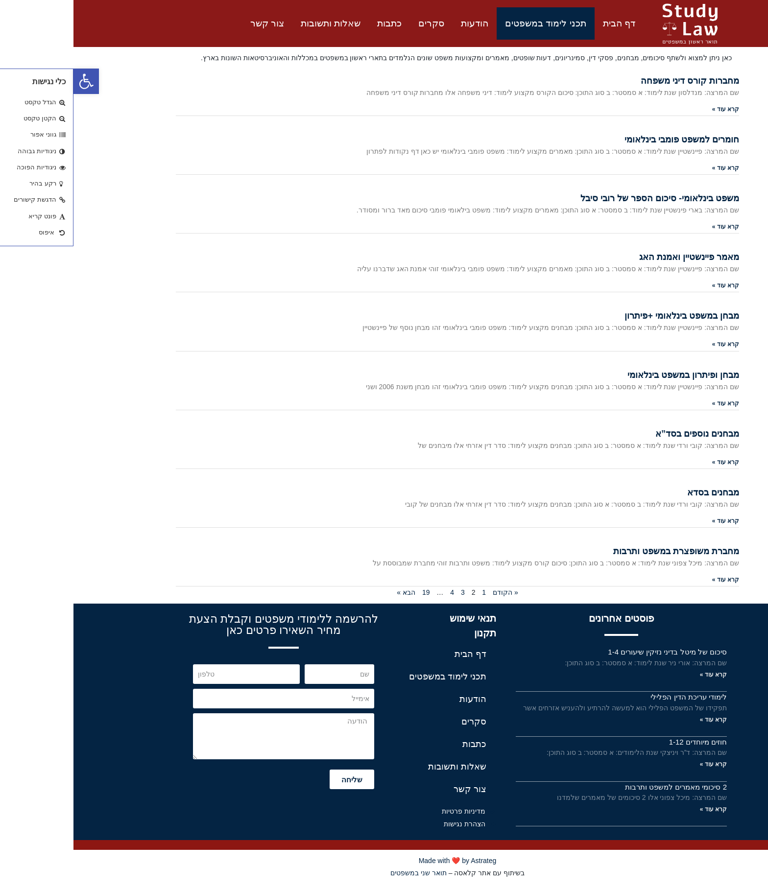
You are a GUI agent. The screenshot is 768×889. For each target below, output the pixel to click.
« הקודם (432, 592)
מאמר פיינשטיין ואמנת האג (616, 257)
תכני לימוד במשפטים (472, 23)
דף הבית (545, 23)
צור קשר (194, 23)
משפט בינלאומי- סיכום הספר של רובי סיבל (586, 198)
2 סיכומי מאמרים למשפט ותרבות (602, 787)
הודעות (401, 23)
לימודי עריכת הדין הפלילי (615, 697)
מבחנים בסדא (640, 492)
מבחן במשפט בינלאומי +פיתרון (608, 316)
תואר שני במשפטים (345, 873)
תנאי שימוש (399, 618)
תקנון (412, 633)
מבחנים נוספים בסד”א (624, 434)
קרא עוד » (652, 109)
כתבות (316, 23)
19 (353, 592)
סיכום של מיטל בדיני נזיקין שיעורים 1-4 (593, 652)
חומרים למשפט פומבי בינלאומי (608, 139)
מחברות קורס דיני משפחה (616, 81)
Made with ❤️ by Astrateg (384, 861)
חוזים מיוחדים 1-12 (624, 742)
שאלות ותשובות (257, 23)
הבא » (332, 592)
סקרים (358, 23)
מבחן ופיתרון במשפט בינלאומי (610, 375)
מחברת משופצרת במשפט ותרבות (603, 551)
